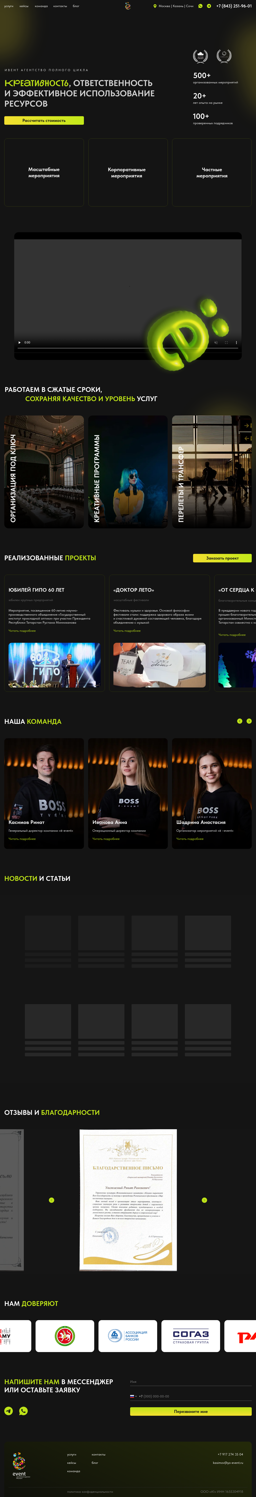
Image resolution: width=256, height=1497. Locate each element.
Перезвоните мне (191, 1411)
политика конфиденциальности (90, 1492)
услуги (8, 6)
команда (41, 6)
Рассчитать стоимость (44, 120)
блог (76, 6)
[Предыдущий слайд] (51, 1200)
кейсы (24, 6)
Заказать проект (222, 558)
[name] (191, 1381)
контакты (60, 6)
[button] (44, 793)
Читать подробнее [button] (22, 839)
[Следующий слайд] (204, 1200)
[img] (22, 1461)
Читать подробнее (22, 631)
